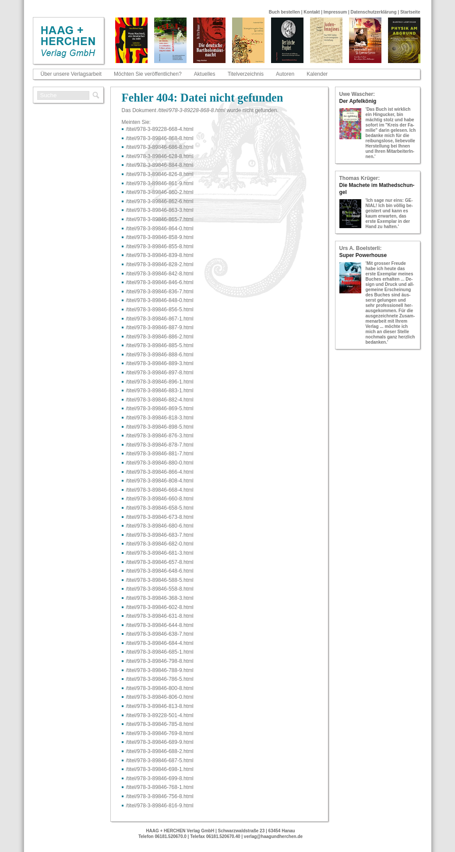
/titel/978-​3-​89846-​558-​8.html (160, 589)
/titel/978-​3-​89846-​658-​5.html (160, 508)
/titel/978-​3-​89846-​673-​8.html (160, 517)
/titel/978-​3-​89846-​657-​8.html (160, 562)
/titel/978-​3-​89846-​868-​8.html (160, 138)
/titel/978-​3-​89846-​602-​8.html (160, 607)
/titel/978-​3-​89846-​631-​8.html (160, 616)
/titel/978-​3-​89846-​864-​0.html (160, 228)
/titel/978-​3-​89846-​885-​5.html (160, 345)
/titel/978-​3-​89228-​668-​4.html (160, 129)
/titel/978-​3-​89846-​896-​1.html (160, 382)
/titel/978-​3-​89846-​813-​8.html (160, 706)
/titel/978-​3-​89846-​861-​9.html (160, 183)
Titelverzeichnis (246, 74)
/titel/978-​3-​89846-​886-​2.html (160, 337)
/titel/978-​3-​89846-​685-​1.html (160, 652)
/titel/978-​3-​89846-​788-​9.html (160, 670)
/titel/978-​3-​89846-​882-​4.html (160, 400)
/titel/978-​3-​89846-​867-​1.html (160, 319)
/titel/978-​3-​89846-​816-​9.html (160, 806)
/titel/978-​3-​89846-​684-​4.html (160, 643)
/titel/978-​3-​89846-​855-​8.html (160, 246)
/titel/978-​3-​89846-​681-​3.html (160, 553)
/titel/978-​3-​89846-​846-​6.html (160, 282)
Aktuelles (204, 74)
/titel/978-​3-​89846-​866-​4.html (160, 472)
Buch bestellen (284, 12)
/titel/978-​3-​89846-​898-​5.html (160, 427)
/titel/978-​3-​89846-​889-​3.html (160, 363)
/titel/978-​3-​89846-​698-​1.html (160, 769)
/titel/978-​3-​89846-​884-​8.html (160, 165)
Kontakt (311, 12)
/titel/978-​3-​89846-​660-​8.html (160, 499)
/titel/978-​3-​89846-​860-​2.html (160, 192)
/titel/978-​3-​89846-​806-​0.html (160, 697)
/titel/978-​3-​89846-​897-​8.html (160, 373)
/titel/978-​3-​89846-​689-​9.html (160, 742)
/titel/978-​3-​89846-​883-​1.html (160, 390)
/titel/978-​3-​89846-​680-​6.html (160, 526)
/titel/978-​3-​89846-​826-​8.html (160, 174)
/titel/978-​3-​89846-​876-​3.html (160, 436)
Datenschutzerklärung (374, 12)
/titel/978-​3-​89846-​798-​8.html (160, 661)
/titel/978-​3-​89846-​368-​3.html (160, 598)
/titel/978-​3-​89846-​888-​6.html (160, 355)
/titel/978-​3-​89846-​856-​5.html (160, 309)
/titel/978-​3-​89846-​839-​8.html (160, 255)
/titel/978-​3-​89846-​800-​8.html (160, 688)
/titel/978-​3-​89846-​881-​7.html (160, 454)
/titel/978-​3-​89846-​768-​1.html (160, 787)
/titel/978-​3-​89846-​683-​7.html (160, 535)
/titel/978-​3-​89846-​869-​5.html (160, 408)
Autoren (285, 74)
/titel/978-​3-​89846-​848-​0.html (160, 300)
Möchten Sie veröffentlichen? (148, 74)
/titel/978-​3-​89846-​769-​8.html (160, 733)
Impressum (335, 12)
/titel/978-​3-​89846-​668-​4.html (160, 490)
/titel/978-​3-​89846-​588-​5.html (160, 580)
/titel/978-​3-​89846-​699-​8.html (160, 778)
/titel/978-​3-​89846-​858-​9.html (160, 237)
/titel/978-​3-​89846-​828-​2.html (160, 264)
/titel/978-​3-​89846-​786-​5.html (160, 679)
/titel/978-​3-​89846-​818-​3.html (160, 418)
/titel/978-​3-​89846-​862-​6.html (160, 201)
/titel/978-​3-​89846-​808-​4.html (160, 481)
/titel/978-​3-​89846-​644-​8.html (160, 625)
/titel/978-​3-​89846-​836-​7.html (160, 292)
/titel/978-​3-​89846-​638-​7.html (160, 634)
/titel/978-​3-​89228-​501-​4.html (160, 715)
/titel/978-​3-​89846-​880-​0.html (160, 463)
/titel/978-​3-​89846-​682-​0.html (160, 544)
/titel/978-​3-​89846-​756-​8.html (160, 796)
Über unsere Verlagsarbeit (71, 74)
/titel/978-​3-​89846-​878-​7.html (160, 445)
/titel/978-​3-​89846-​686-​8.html (160, 147)
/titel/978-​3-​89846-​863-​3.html (160, 210)
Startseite (410, 12)
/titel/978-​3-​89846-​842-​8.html (160, 274)
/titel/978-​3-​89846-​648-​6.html (160, 571)
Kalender (317, 74)
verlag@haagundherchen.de (273, 836)
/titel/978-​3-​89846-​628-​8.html (160, 156)
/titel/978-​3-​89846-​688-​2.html (160, 751)
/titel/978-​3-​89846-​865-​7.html (160, 219)
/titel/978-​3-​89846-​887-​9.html (160, 327)
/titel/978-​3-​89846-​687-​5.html (160, 760)
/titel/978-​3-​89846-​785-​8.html (160, 724)
